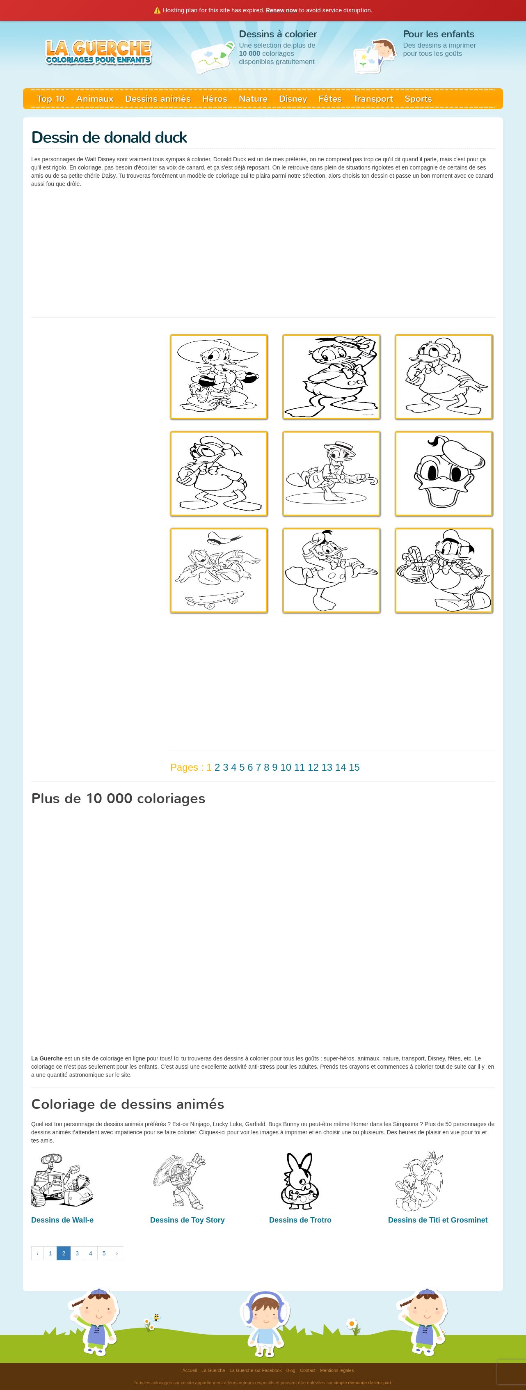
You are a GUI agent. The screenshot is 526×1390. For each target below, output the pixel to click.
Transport (373, 99)
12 (313, 767)
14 (340, 767)
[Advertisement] (263, 251)
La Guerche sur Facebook (256, 1370)
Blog (290, 1370)
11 (299, 767)
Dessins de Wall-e (62, 1220)
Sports (418, 99)
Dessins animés (158, 99)
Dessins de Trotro (300, 1220)
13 (326, 767)
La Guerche (213, 1370)
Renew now (281, 10)
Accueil (190, 1370)
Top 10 (51, 99)
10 (285, 767)
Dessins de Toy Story (187, 1220)
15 (354, 767)
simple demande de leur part (362, 1382)
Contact (308, 1370)
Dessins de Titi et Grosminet (438, 1220)
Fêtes (330, 99)
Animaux (95, 99)
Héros (214, 99)
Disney (293, 99)
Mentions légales (337, 1370)
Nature (253, 99)
